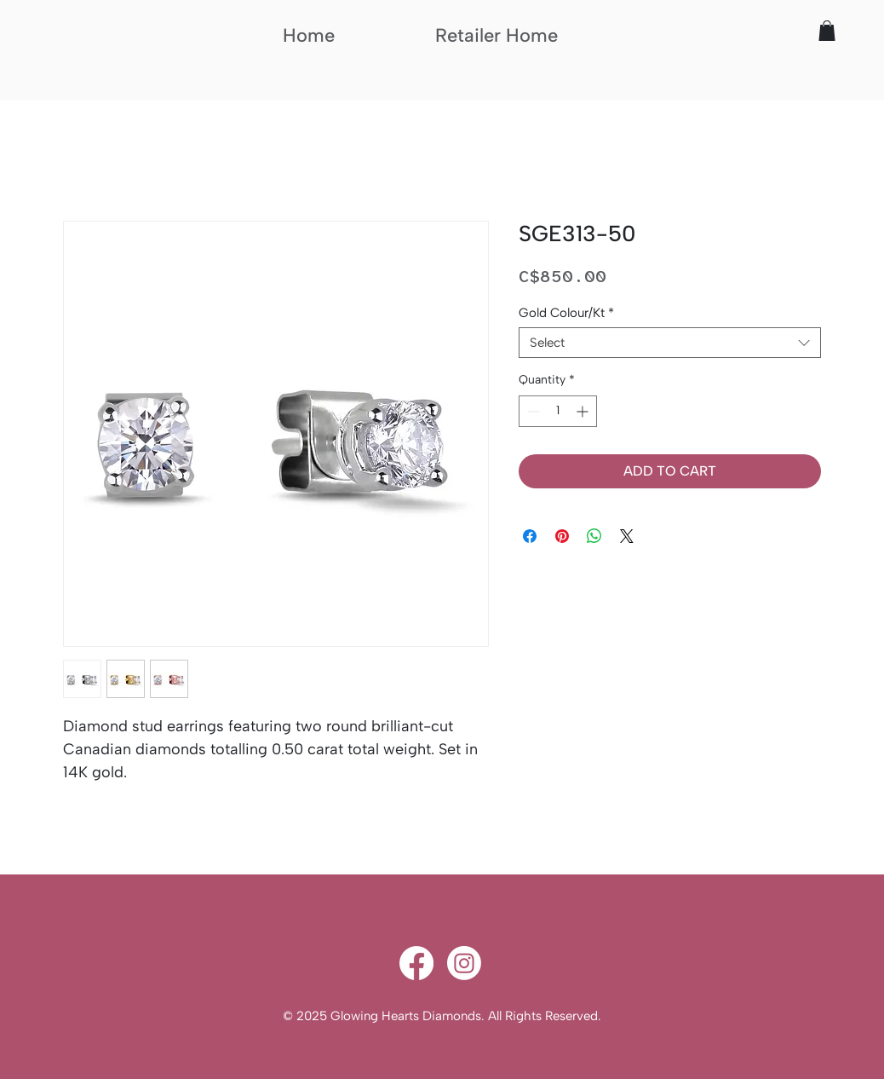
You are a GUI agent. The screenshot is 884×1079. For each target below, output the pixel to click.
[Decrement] (531, 411)
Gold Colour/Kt (566, 312)
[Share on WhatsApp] (594, 536)
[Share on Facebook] (529, 536)
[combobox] (670, 342)
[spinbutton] (557, 411)
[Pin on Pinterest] (562, 536)
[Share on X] (627, 536)
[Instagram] (464, 963)
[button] (826, 30)
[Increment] (583, 411)
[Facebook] (416, 963)
